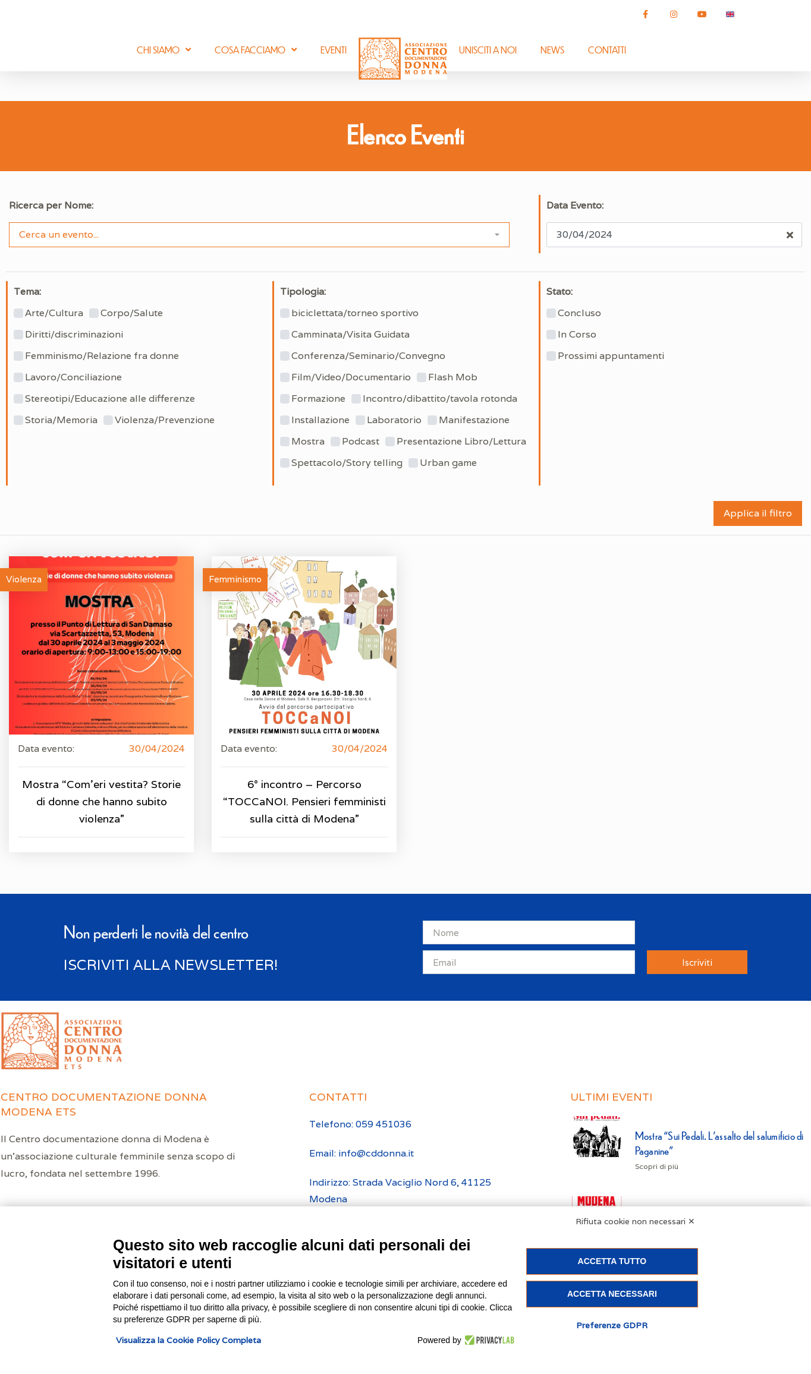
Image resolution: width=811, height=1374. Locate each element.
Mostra (308, 441)
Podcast (360, 441)
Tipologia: (303, 292)
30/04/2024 (157, 748)
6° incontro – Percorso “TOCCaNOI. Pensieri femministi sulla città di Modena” (304, 801)
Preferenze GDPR (611, 1325)
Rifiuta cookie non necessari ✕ (635, 1221)
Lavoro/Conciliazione (73, 377)
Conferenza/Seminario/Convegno (368, 356)
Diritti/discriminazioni (74, 334)
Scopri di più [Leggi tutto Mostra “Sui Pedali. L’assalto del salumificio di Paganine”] (656, 1166)
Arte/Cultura (54, 313)
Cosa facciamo (256, 49)
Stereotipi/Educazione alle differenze (110, 399)
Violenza (24, 579)
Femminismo (235, 579)
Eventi (333, 49)
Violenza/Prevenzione (165, 420)
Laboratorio (394, 420)
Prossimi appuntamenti (611, 356)
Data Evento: (574, 205)
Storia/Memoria (61, 420)
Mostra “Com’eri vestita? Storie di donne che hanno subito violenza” (101, 801)
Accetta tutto (612, 1261)
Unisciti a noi (488, 49)
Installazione (320, 420)
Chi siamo (164, 49)
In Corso (577, 334)
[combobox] (259, 234)
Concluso (579, 313)
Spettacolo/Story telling (347, 463)
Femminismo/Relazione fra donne (102, 356)
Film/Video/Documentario (351, 377)
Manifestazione (474, 420)
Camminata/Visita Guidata (350, 334)
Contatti (607, 49)
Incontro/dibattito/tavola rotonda (440, 399)
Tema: (27, 292)
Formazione (318, 399)
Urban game (448, 463)
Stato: (559, 292)
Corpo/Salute (131, 313)
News (552, 49)
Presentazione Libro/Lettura (461, 441)
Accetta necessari (612, 1294)
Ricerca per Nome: (51, 205)
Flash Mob (452, 377)
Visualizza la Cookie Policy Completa (188, 1340)
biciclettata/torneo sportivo (355, 313)
